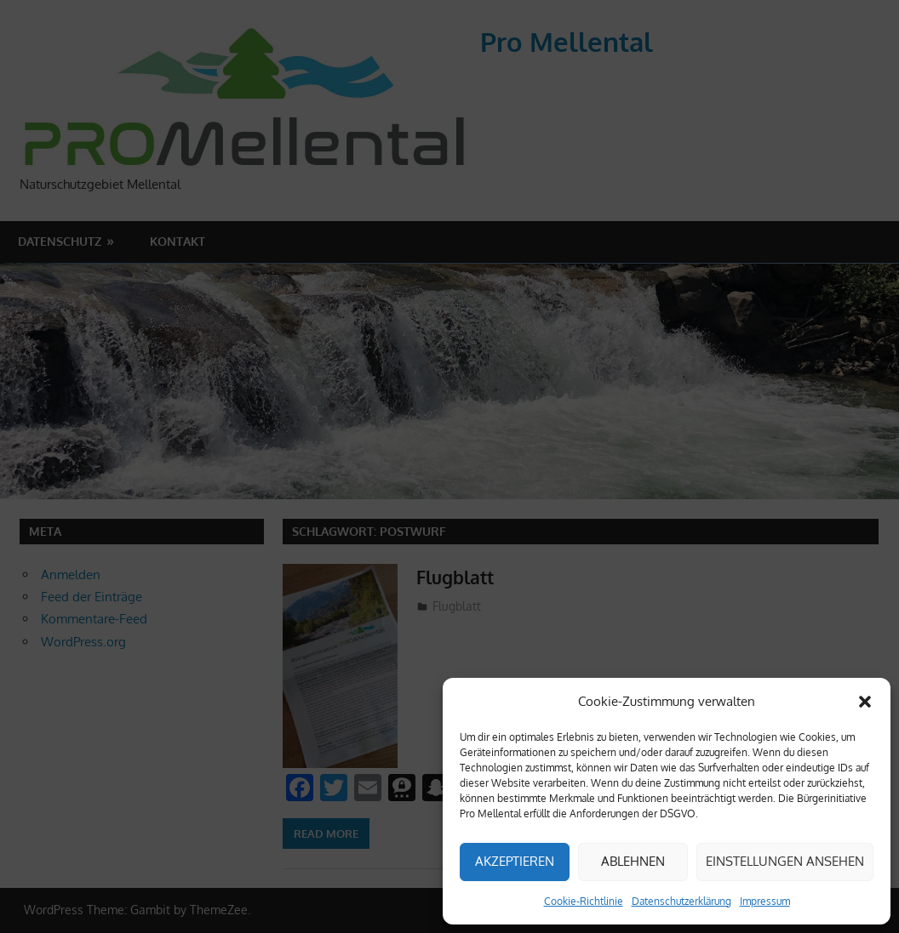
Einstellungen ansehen (785, 861)
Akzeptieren (514, 861)
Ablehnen (633, 861)
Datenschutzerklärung (681, 901)
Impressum (765, 901)
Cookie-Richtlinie (583, 901)
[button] (864, 701)
